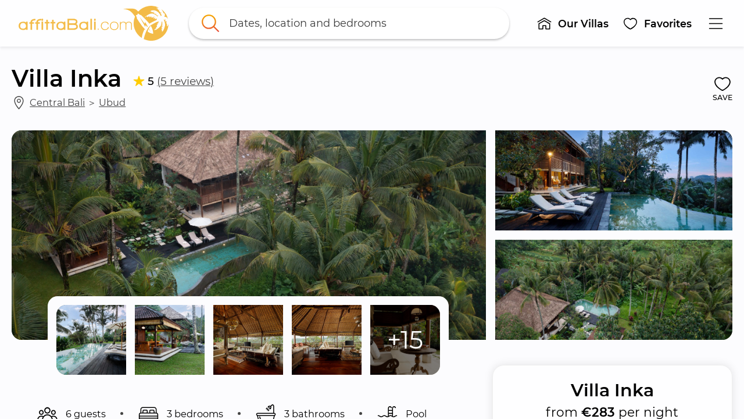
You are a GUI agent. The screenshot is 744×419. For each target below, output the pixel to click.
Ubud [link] (112, 102)
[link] (94, 23)
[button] (573, 23)
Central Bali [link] (57, 102)
